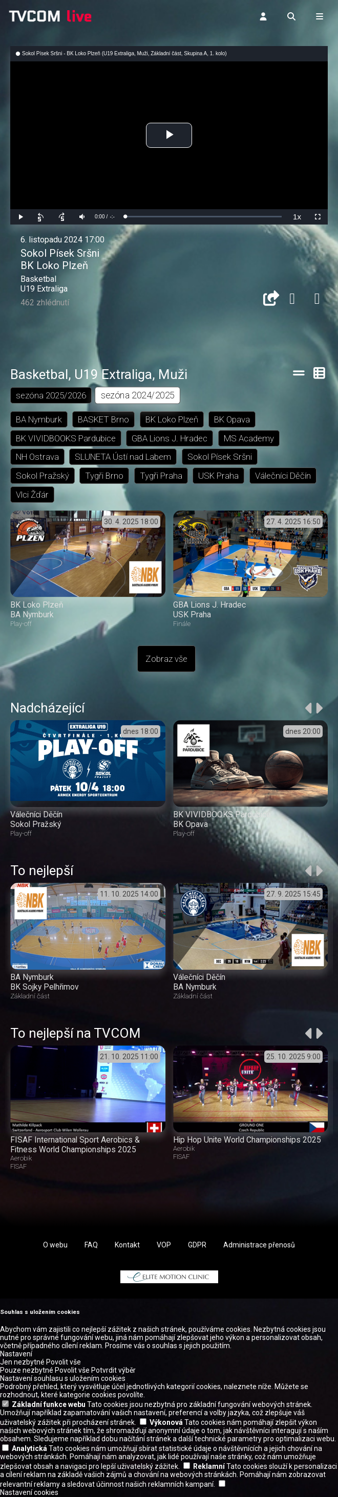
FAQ (91, 1245)
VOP (164, 1245)
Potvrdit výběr (113, 1371)
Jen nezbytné (22, 1362)
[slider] (203, 216)
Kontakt (127, 1245)
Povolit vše (63, 1362)
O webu (55, 1245)
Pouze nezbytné (26, 1371)
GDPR (197, 1245)
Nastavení (16, 1354)
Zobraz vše (166, 659)
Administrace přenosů (259, 1245)
